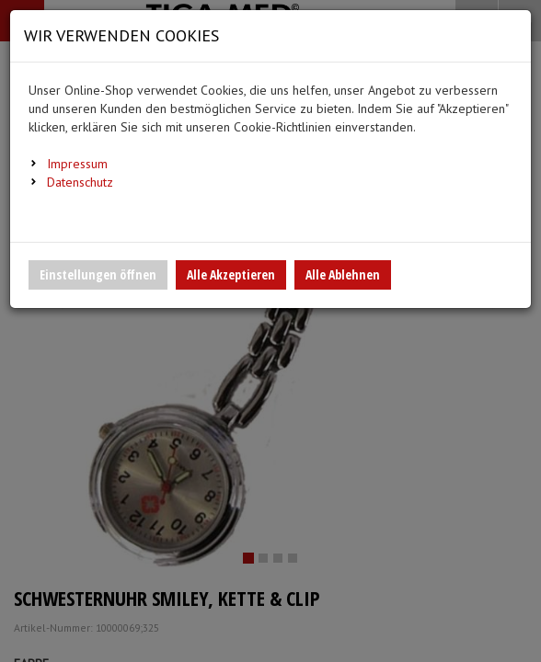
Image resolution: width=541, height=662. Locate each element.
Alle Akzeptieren (231, 274)
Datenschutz (80, 182)
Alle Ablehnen (342, 274)
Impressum (77, 163)
